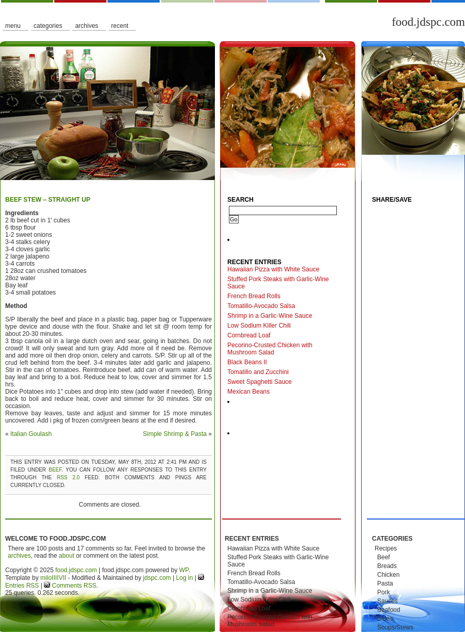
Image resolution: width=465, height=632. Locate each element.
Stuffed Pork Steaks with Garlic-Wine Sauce (278, 283)
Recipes (386, 548)
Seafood (388, 609)
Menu (13, 25)
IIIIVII (59, 577)
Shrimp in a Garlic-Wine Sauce (269, 315)
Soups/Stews (395, 627)
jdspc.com (157, 577)
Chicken (388, 574)
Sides (385, 618)
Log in (184, 577)
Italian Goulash (31, 433)
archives (19, 555)
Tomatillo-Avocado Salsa (261, 306)
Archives (86, 25)
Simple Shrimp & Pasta (175, 433)
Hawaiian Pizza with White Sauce (273, 269)
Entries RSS (22, 585)
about (66, 555)
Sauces (387, 601)
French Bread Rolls (254, 296)
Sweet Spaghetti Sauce (259, 381)
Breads (387, 566)
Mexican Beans (248, 391)
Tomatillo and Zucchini (258, 372)
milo (46, 577)
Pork (383, 592)
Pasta (385, 583)
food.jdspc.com (428, 21)
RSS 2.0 (68, 477)
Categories (48, 25)
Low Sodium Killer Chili (259, 325)
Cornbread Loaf (248, 335)
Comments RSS (73, 585)
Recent (119, 25)
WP (184, 570)
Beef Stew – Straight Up (47, 199)
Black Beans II (247, 362)
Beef (55, 470)
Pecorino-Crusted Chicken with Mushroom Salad (270, 349)
